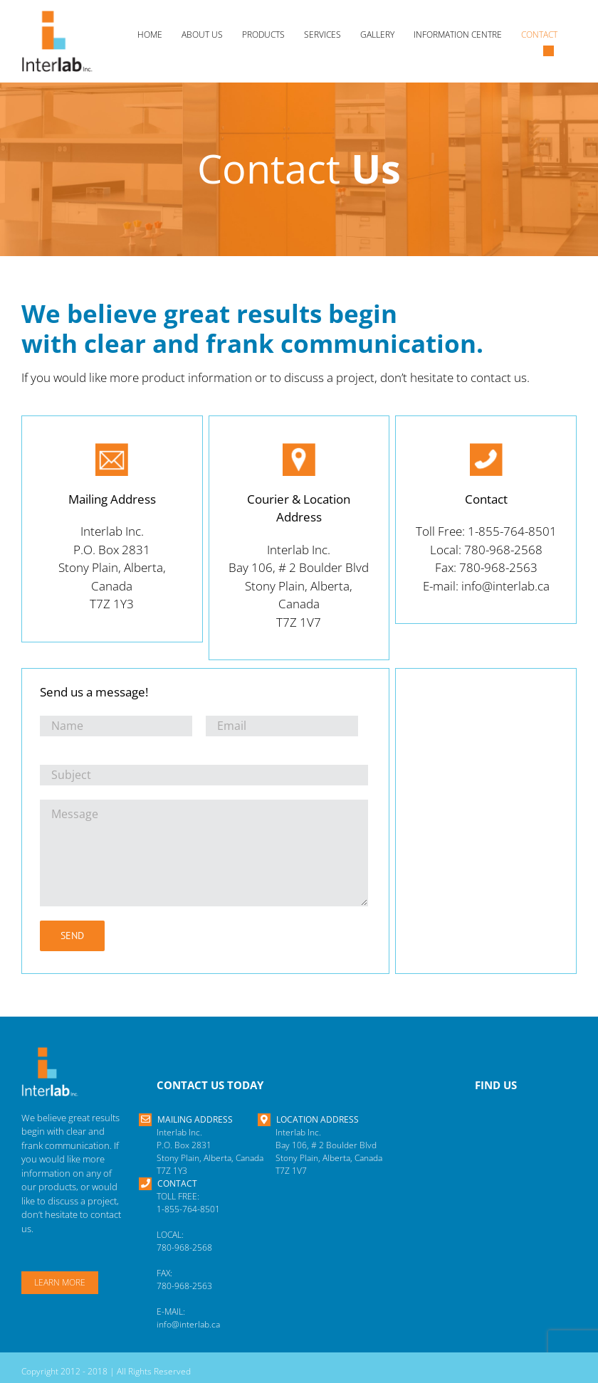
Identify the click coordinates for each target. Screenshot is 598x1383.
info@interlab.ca (188, 1324)
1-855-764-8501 (188, 1209)
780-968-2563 (184, 1286)
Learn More (59, 1282)
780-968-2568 (184, 1247)
